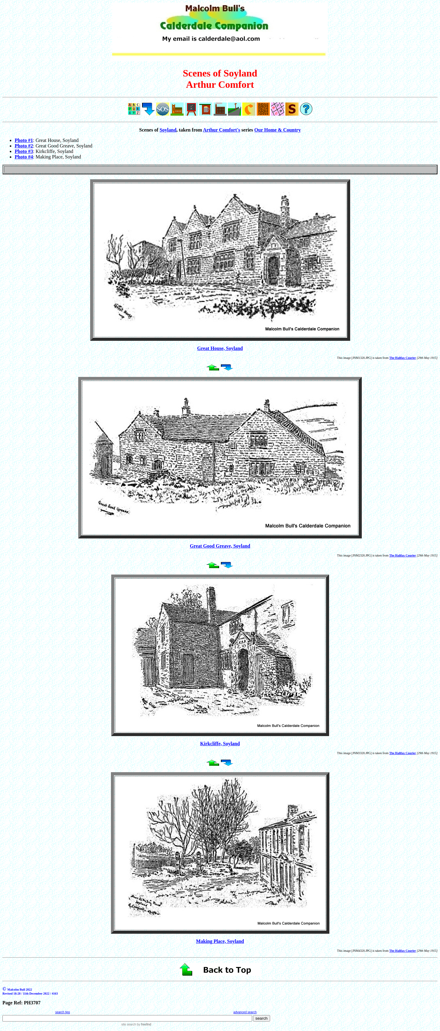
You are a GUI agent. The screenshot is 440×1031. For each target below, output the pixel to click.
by (143, 1024)
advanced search (245, 1012)
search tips (62, 1012)
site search (128, 1024)
